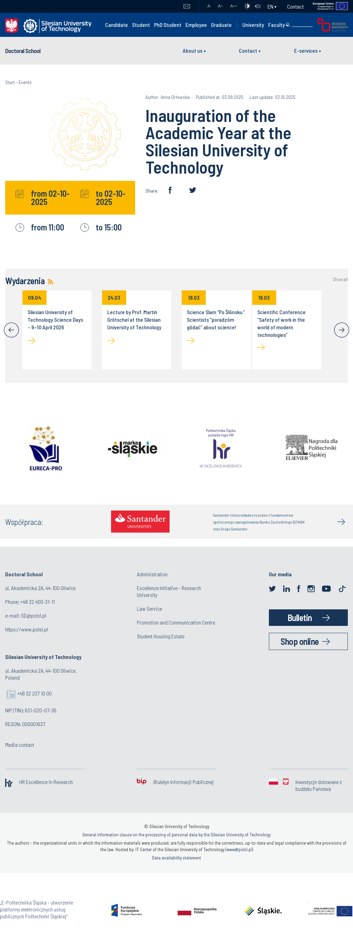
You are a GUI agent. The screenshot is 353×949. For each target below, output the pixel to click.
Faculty (276, 24)
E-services (305, 50)
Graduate (221, 24)
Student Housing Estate (160, 636)
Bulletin (300, 617)
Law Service (149, 608)
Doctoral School (22, 50)
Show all (340, 279)
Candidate (116, 24)
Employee (196, 24)
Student (141, 24)
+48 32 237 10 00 (34, 693)
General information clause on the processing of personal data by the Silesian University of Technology (176, 834)
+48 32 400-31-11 (37, 601)
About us (192, 50)
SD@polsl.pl (33, 615)
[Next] (341, 330)
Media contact (19, 744)
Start (10, 82)
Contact (295, 6)
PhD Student (167, 24)
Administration (152, 574)
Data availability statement (176, 857)
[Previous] (11, 330)
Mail (186, 6)
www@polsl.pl (239, 849)
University (253, 24)
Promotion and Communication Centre (176, 622)
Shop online (300, 641)
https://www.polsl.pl (26, 629)
